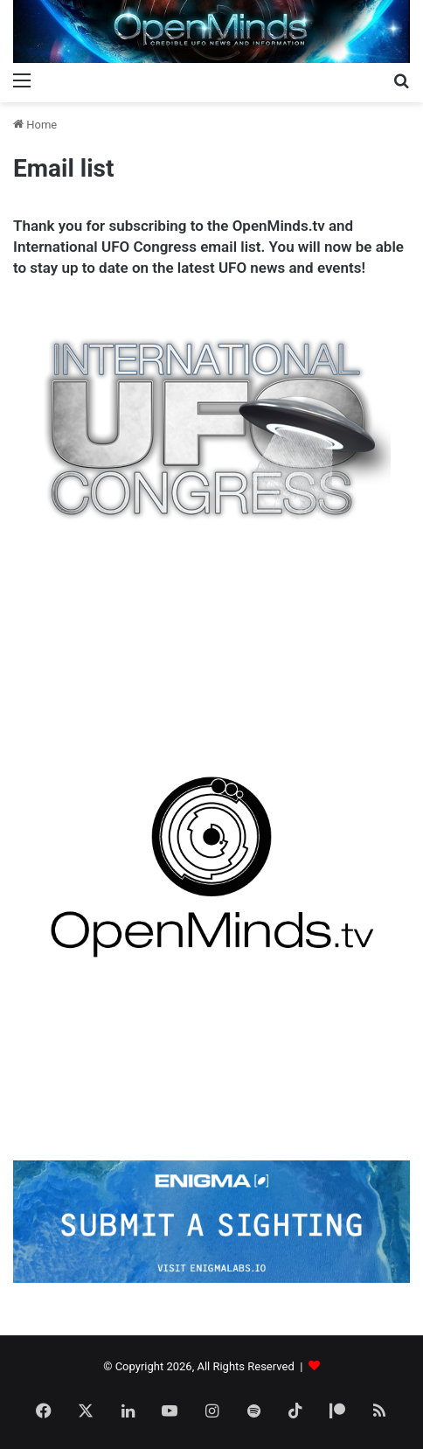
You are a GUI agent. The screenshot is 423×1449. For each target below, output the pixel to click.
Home (35, 124)
